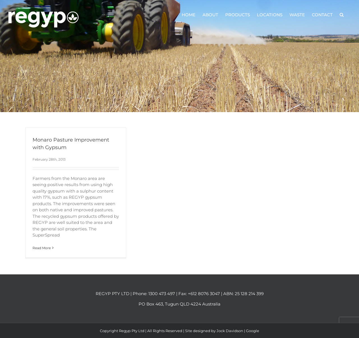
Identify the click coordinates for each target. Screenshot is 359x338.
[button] (342, 14)
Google (252, 330)
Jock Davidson (230, 330)
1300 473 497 (161, 293)
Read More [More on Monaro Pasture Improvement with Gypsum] (42, 248)
